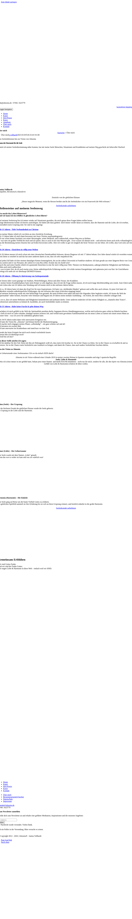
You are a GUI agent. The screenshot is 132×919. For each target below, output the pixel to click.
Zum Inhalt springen (9, 2)
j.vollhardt (13, 135)
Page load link (6, 840)
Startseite (61, 133)
